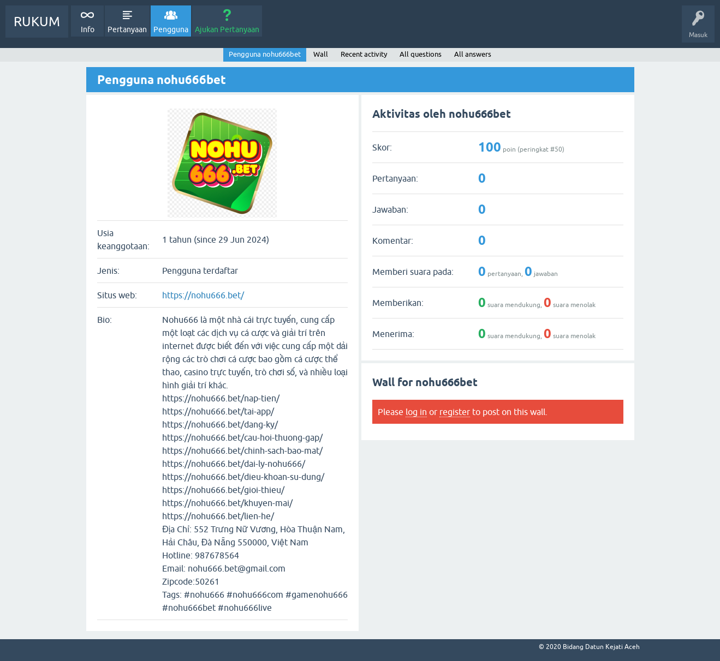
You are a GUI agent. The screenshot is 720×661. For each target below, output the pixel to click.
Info (87, 29)
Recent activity (364, 54)
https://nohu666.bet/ (203, 295)
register (454, 412)
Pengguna (170, 29)
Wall (320, 54)
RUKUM (37, 21)
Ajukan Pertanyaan (227, 29)
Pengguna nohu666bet (265, 54)
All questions (421, 54)
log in (416, 412)
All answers (472, 54)
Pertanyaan (127, 29)
